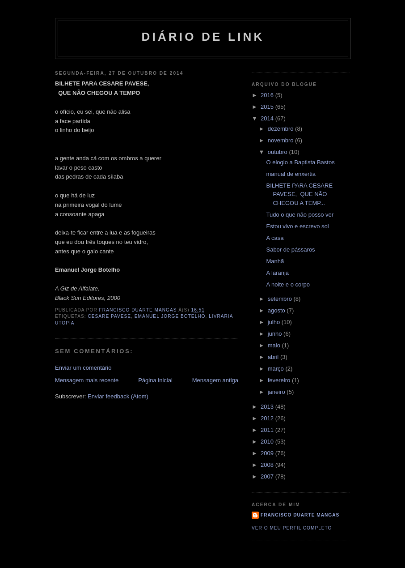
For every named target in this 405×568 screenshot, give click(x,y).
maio (275, 345)
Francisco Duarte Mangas (300, 514)
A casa (274, 238)
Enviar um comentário (83, 367)
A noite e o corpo (288, 284)
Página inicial (155, 380)
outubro (278, 152)
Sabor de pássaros (290, 249)
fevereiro (280, 380)
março (277, 368)
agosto (277, 310)
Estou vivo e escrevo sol (297, 226)
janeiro (277, 392)
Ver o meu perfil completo (292, 527)
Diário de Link (202, 36)
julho (275, 322)
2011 (268, 430)
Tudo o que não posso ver (299, 214)
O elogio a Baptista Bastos (300, 162)
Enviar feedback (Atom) (118, 396)
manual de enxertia (291, 174)
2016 (268, 95)
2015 (268, 106)
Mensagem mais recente (86, 380)
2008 (268, 464)
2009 (268, 453)
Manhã (275, 261)
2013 (268, 406)
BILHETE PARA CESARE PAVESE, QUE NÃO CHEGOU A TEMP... (299, 194)
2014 (268, 118)
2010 (268, 441)
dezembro (281, 128)
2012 (268, 418)
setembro (281, 298)
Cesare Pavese (109, 316)
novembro (281, 140)
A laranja (277, 272)
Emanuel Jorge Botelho (170, 316)
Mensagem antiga (215, 380)
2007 (268, 476)
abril (274, 357)
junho (275, 333)
